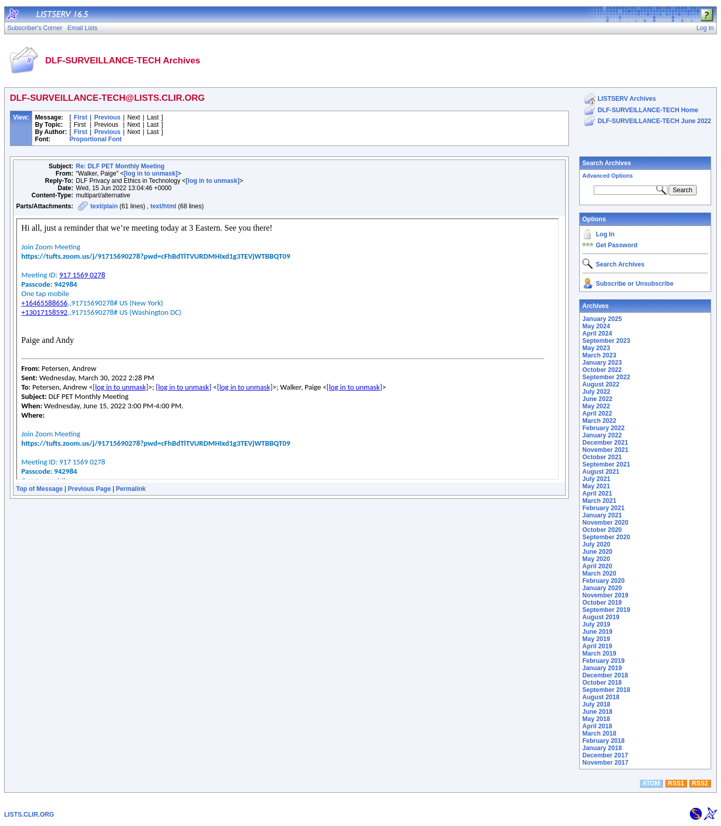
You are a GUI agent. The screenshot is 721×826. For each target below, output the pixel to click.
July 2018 (596, 704)
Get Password (616, 245)
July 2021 (596, 479)
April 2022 (597, 413)
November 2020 (605, 522)
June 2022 (597, 399)
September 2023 (606, 340)
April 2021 (597, 493)
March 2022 (599, 420)
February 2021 (603, 508)
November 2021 (605, 450)
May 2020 (596, 559)
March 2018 (599, 733)
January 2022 (602, 435)
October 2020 (602, 530)
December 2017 (605, 755)
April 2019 (597, 646)
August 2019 (600, 617)
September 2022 (606, 377)
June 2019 (597, 631)
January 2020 (602, 588)
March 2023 (599, 355)
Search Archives (606, 163)
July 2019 (596, 624)
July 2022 (596, 391)
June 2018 (597, 711)
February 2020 (603, 580)
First (80, 117)
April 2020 (597, 566)
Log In (605, 234)
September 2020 (606, 537)
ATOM (651, 783)
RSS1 (676, 783)
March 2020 (599, 573)
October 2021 (602, 457)
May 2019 (596, 639)
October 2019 (602, 602)
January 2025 (602, 319)
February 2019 (603, 660)
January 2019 (602, 668)
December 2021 (605, 442)
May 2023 (596, 348)
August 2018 (600, 697)
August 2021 (600, 471)
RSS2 (700, 783)
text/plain (104, 206)
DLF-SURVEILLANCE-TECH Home (648, 110)
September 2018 (606, 690)
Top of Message (39, 488)
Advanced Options (607, 175)
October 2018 (602, 682)
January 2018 (602, 748)
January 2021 (602, 515)
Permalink (130, 488)
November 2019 (605, 595)
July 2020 (596, 544)
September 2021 (606, 464)
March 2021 (599, 500)
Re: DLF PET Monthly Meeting (120, 166)
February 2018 (603, 740)
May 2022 (596, 406)
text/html (163, 206)
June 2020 (597, 551)
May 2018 (596, 719)
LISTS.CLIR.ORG (29, 814)
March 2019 (599, 653)
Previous (107, 117)
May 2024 (596, 326)
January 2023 (602, 362)
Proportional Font (96, 139)
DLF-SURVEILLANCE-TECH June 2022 (654, 121)
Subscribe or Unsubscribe (634, 283)
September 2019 (606, 610)
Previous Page (89, 488)
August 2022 (600, 384)
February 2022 (603, 428)
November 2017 (605, 762)
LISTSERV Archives (627, 98)
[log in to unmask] (150, 173)
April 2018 (597, 726)
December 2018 (605, 675)
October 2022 (602, 370)
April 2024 (597, 333)
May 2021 (596, 486)
